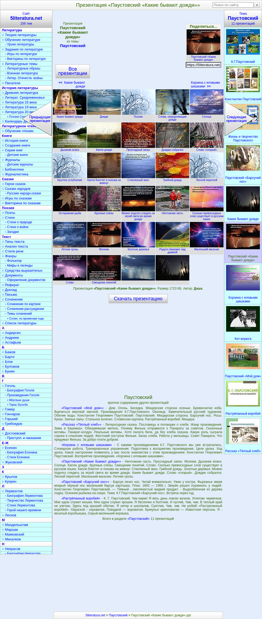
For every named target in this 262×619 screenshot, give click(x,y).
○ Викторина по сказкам (21, 203)
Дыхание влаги (70, 148)
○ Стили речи (13, 251)
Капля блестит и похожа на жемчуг (104, 180)
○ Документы (12, 275)
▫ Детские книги (16, 155)
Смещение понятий (104, 281)
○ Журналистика (15, 174)
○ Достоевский (13, 433)
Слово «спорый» (207, 148)
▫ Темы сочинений (18, 314)
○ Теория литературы (19, 35)
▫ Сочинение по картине (23, 304)
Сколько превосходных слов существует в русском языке (207, 215)
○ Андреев (10, 338)
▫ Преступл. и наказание (23, 438)
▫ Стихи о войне (16, 227)
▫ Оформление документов (25, 280)
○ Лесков (9, 515)
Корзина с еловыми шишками (205, 84)
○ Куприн (9, 481)
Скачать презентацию (138, 298)
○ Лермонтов (12, 491)
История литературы (20, 88)
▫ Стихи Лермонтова (20, 505)
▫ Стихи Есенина (17, 457)
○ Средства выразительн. (22, 270)
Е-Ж (5, 443)
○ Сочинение (12, 299)
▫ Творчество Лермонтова (24, 500)
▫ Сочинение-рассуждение (24, 309)
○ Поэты (8, 213)
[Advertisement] (138, 50)
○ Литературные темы (19, 64)
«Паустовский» (139, 519)
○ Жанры (9, 256)
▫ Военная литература (21, 73)
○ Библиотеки (13, 169)
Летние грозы (70, 248)
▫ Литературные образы (22, 68)
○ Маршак (10, 530)
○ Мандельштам (15, 525)
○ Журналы (11, 160)
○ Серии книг (12, 150)
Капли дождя (104, 148)
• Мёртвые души (18, 400)
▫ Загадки (12, 232)
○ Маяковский (13, 534)
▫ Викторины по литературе (25, 59)
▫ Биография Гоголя (19, 390)
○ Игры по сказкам (17, 198)
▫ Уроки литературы (19, 44)
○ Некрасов (11, 549)
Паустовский (73, 45)
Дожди (104, 115)
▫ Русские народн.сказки (23, 193)
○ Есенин (9, 448)
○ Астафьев (11, 342)
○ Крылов (9, 477)
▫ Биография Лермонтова (24, 496)
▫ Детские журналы (19, 164)
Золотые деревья (138, 248)
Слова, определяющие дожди (172, 116)
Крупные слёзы (104, 212)
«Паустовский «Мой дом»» (82, 408)
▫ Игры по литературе (21, 54)
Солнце (207, 115)
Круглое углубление (70, 179)
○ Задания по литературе (22, 49)
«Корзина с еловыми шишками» (86, 445)
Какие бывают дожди (70, 115)
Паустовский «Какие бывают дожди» (203, 56)
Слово (70, 281)
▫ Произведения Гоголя (22, 395)
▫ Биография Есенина (21, 452)
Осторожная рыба (70, 212)
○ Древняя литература (20, 93)
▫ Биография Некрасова (23, 553)
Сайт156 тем (26, 18)
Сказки (8, 179)
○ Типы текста (13, 242)
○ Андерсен (11, 333)
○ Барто (8, 357)
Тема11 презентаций (243, 18)
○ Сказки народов (16, 189)
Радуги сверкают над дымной (172, 249)
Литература (12, 30)
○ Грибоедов (12, 424)
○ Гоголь (9, 386)
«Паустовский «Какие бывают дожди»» (91, 461)
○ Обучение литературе (21, 40)
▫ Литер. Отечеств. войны (24, 78)
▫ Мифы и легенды (19, 265)
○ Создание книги (16, 145)
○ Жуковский (12, 462)
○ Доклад (9, 290)
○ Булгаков (10, 366)
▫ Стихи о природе (18, 222)
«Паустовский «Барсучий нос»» (85, 482)
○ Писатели (11, 83)
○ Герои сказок (14, 184)
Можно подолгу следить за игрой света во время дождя (138, 215)
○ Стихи (8, 218)
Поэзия (138, 115)
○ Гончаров (11, 414)
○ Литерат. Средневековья (23, 97)
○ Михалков (11, 539)
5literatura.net (95, 615)
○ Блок (7, 362)
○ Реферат (10, 285)
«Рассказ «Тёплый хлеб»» (81, 424)
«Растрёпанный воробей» (80, 498)
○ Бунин (8, 371)
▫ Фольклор (13, 261)
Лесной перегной (207, 179)
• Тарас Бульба (17, 404)
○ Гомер (8, 409)
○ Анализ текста (15, 246)
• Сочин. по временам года (25, 318)
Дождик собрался (172, 148)
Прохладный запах (138, 148)
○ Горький (10, 419)
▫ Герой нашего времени (23, 510)
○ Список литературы (19, 323)
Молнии (104, 248)
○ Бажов (8, 352)
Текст (6, 237)
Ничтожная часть (172, 212)
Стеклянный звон (138, 179)
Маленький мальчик (207, 248)
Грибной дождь (172, 179)
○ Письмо (9, 295)
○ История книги (15, 141)
